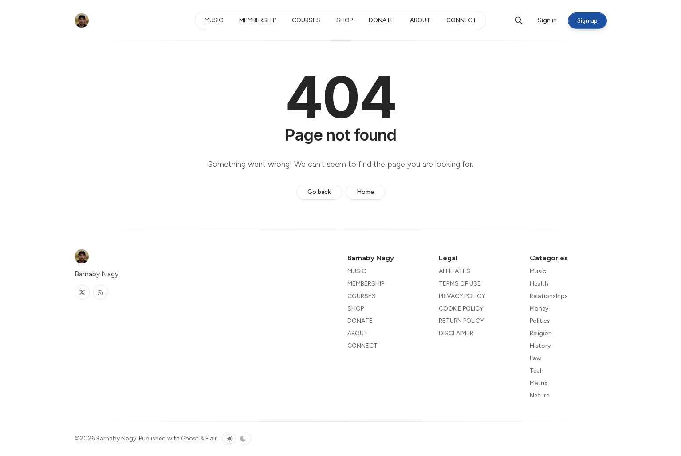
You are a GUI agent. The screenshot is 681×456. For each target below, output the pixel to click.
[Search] (519, 20)
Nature (539, 395)
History (540, 346)
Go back (319, 192)
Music (538, 271)
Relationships (549, 296)
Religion (541, 333)
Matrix (538, 383)
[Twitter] (82, 292)
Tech (536, 370)
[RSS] (100, 292)
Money (539, 308)
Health (539, 283)
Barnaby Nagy (116, 438)
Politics (540, 321)
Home (365, 192)
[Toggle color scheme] (236, 438)
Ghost (190, 438)
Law (535, 358)
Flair (211, 438)
